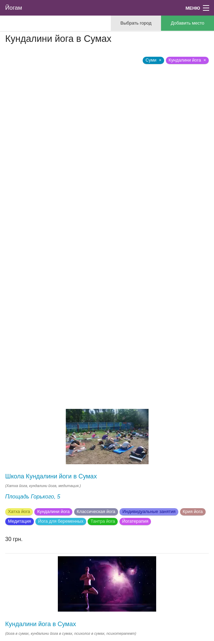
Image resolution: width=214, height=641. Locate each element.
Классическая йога (96, 511)
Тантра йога (102, 521)
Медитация (19, 521)
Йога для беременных (60, 521)
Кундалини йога (53, 511)
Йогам (13, 7)
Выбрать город (136, 23)
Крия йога (193, 511)
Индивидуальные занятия (149, 511)
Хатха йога (19, 511)
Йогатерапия (135, 521)
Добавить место (187, 23)
